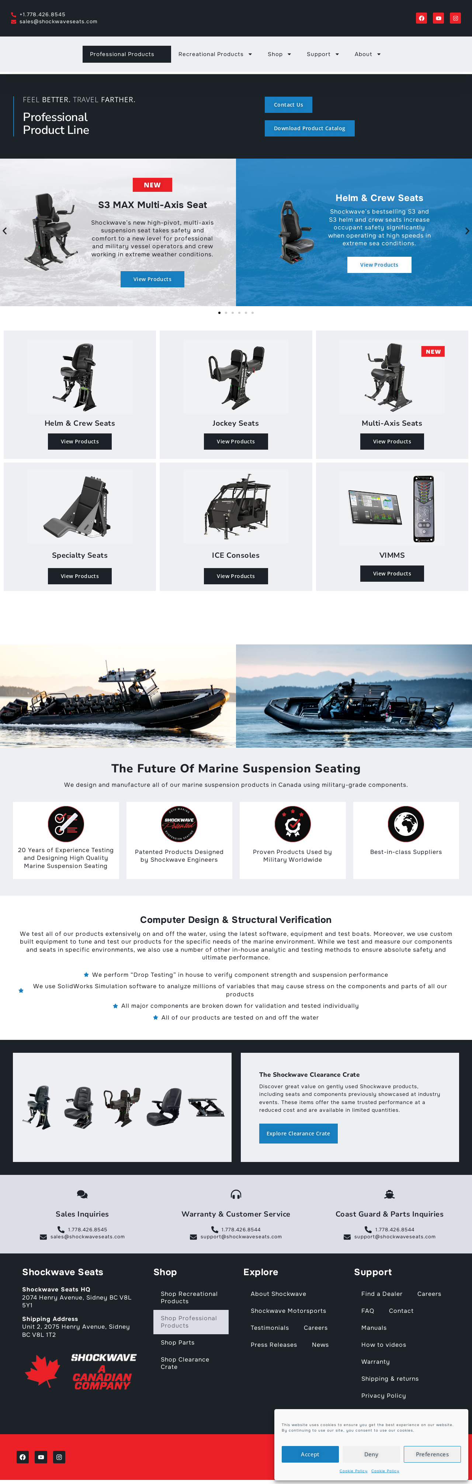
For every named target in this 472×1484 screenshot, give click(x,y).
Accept (310, 1454)
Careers (316, 1329)
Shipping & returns (390, 1380)
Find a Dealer (382, 1296)
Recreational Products (215, 55)
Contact (401, 1313)
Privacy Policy (383, 1397)
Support (323, 55)
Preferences (432, 1454)
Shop (280, 55)
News (320, 1346)
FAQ (367, 1313)
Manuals (374, 1329)
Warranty (375, 1363)
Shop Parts (178, 1344)
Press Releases (274, 1346)
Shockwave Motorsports (288, 1313)
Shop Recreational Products (189, 1299)
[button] (4, 230)
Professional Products (127, 55)
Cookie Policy (354, 1471)
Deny (371, 1454)
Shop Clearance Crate (185, 1365)
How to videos (383, 1346)
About (368, 55)
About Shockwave (278, 1296)
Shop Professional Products (189, 1323)
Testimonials (270, 1329)
